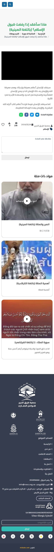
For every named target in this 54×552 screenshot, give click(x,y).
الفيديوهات (14, 33)
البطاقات (48, 459)
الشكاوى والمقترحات (43, 469)
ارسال (27, 157)
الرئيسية (41, 33)
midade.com (25, 547)
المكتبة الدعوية (28, 33)
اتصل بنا (48, 464)
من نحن (49, 449)
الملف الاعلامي (45, 454)
